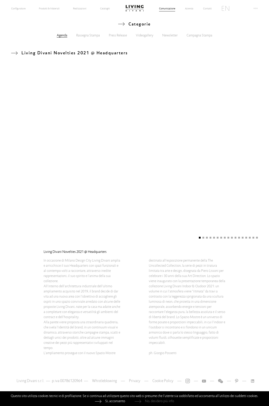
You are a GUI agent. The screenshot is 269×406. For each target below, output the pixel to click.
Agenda (62, 35)
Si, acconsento (115, 401)
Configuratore (18, 8)
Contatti (207, 8)
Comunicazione (167, 8)
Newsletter (170, 35)
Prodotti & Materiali (49, 8)
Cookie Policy (162, 381)
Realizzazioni (79, 8)
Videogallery (144, 35)
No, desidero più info (159, 401)
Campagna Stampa (199, 35)
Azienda (189, 8)
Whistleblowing (104, 381)
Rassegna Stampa (88, 35)
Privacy (134, 381)
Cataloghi (105, 8)
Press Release (118, 35)
